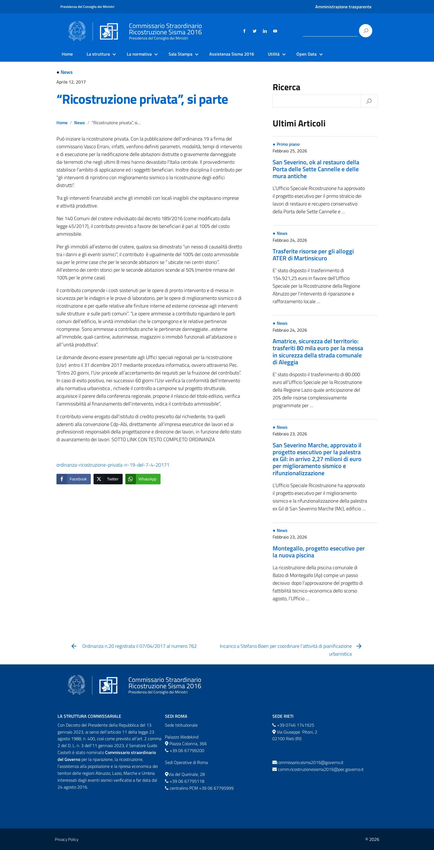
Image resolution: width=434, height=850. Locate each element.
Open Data (306, 54)
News (67, 72)
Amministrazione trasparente (343, 6)
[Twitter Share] (108, 479)
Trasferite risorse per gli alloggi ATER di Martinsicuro (313, 254)
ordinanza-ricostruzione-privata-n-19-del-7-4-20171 (112, 465)
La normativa (139, 54)
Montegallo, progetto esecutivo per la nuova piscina (319, 552)
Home (67, 54)
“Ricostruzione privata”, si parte (142, 99)
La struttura (98, 54)
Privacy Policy (66, 839)
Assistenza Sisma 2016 (231, 54)
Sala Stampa (180, 54)
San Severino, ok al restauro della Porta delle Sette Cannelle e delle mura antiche (316, 169)
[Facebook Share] (73, 479)
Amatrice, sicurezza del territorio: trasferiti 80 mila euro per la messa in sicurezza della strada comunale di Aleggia (318, 351)
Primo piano (288, 144)
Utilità (274, 54)
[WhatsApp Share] (143, 479)
